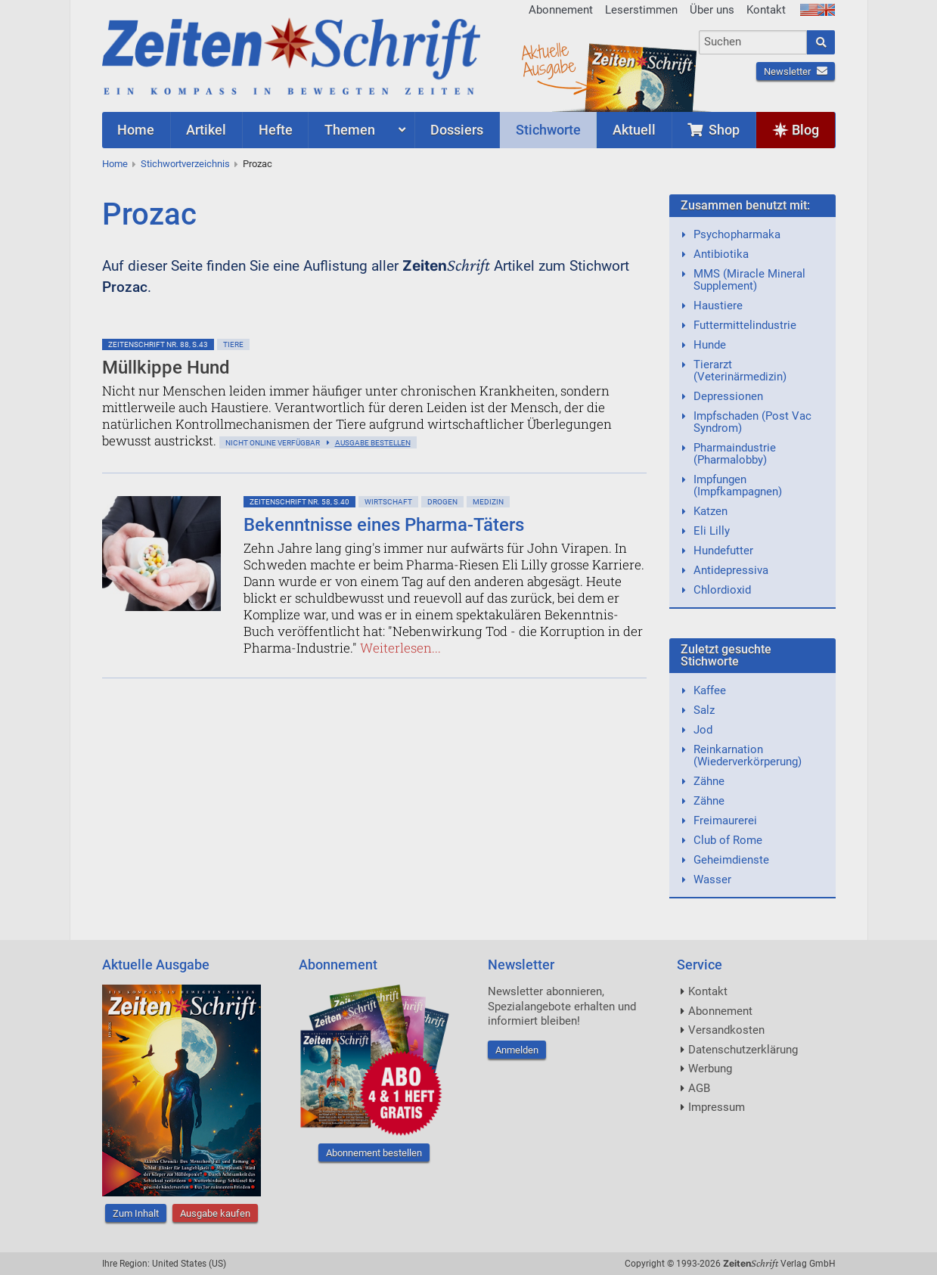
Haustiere (718, 305)
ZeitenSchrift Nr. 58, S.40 (299, 502)
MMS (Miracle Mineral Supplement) (749, 280)
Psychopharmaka (736, 234)
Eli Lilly (711, 531)
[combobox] (753, 42)
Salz (704, 710)
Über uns (712, 10)
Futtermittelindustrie (744, 325)
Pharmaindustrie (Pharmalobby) (734, 454)
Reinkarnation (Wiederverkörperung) (747, 755)
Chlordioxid (722, 590)
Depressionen (728, 396)
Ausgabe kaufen (215, 1213)
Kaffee (709, 690)
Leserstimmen (641, 10)
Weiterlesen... (400, 647)
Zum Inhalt (136, 1213)
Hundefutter (723, 550)
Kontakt (766, 10)
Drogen (442, 502)
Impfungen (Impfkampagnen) (737, 485)
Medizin (488, 502)
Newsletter (795, 71)
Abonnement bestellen (374, 1153)
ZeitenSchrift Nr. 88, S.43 (158, 344)
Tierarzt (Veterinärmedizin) (740, 370)
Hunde (709, 345)
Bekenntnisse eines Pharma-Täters (384, 524)
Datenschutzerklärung (743, 1049)
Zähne (708, 781)
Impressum (716, 1107)
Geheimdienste (731, 860)
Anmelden (516, 1050)
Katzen (710, 511)
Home (115, 163)
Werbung (710, 1068)
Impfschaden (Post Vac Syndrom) (752, 422)
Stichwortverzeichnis (185, 163)
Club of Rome (727, 840)
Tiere (233, 344)
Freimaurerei (725, 820)
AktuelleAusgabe (548, 59)
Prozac (257, 163)
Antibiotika (721, 254)
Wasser (712, 879)
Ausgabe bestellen (373, 443)
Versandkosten (726, 1030)
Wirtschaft (388, 502)
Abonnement (561, 10)
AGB (699, 1088)
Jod (702, 730)
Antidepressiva (730, 570)
